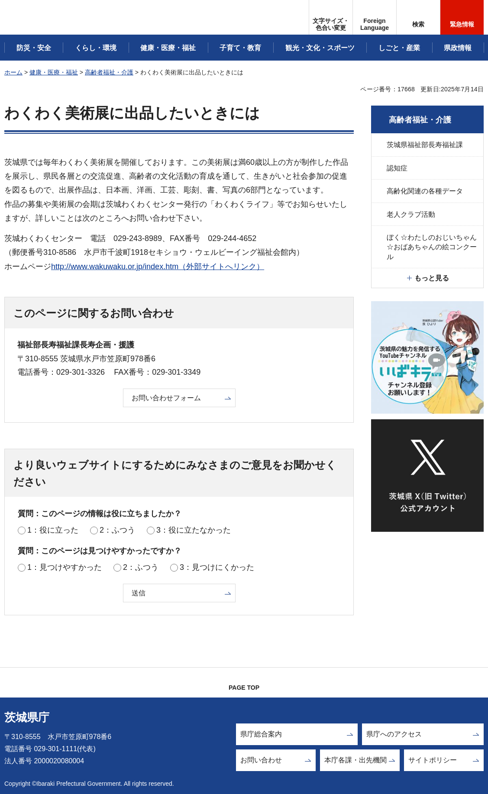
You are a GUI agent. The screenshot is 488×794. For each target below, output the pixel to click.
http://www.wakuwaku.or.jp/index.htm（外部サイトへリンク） (157, 266)
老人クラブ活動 (411, 214)
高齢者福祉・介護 (109, 72)
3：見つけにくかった (217, 567)
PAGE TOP (244, 687)
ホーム (13, 72)
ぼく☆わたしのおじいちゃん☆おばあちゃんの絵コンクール (432, 247)
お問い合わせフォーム (166, 398)
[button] (374, 17)
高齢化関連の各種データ (425, 191)
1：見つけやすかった (64, 567)
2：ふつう (117, 530)
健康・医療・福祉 (53, 72)
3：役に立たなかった (193, 530)
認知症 (397, 168)
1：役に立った (52, 530)
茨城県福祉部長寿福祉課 (425, 144)
